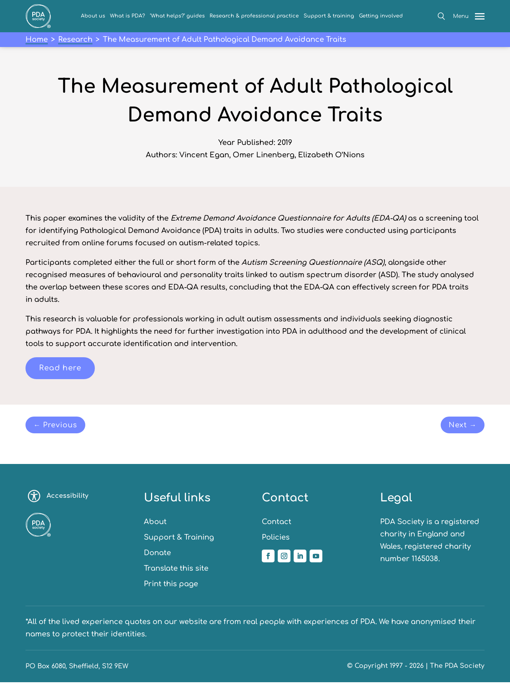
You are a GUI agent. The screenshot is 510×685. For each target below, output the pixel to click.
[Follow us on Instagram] (284, 558)
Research (75, 39)
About (155, 524)
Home (37, 39)
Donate (157, 556)
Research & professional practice (254, 16)
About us (93, 16)
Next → (460, 426)
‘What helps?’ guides (177, 16)
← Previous (59, 426)
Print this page (171, 587)
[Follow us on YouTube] (316, 558)
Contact (276, 524)
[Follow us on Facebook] (268, 558)
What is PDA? (127, 16)
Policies (276, 540)
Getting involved (381, 16)
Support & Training (179, 540)
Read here (61, 368)
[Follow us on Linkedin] (300, 558)
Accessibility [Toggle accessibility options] (58, 499)
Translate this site (176, 571)
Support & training (329, 16)
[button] (441, 16)
